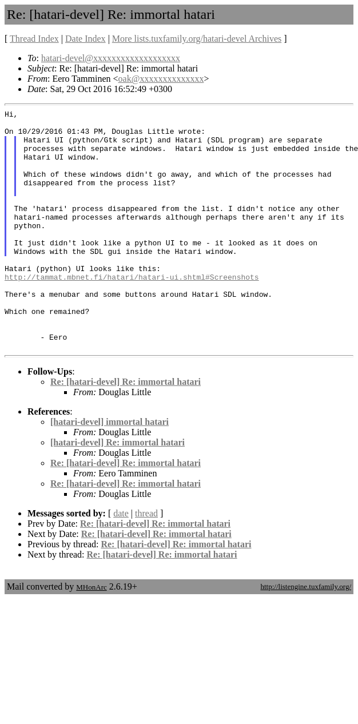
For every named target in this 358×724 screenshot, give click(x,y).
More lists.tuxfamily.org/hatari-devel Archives (196, 38)
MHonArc (91, 635)
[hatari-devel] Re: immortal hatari (117, 490)
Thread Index (34, 38)
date (121, 561)
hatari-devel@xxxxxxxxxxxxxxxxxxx (110, 58)
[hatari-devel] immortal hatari (109, 470)
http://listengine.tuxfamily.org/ (305, 634)
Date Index (85, 38)
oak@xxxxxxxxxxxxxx (161, 78)
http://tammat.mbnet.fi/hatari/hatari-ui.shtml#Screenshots (132, 311)
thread (146, 561)
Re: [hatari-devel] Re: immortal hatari (125, 430)
